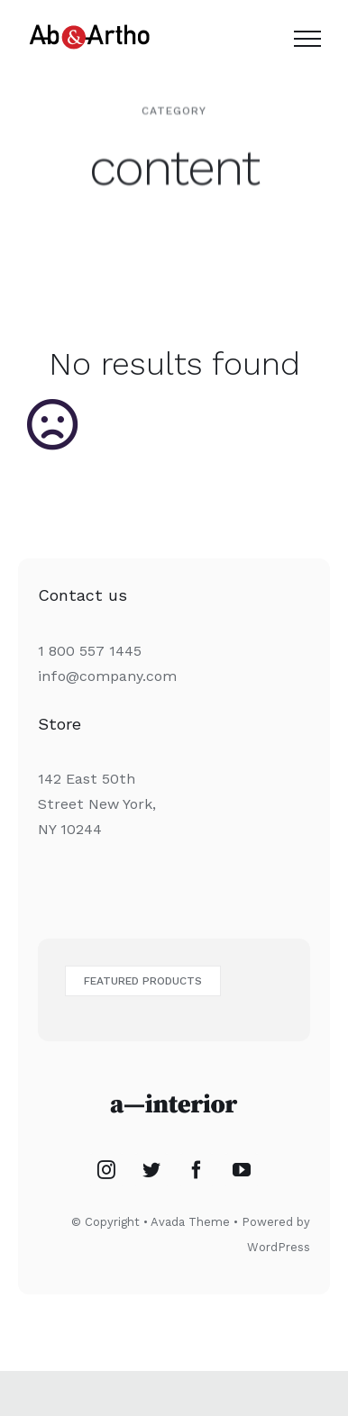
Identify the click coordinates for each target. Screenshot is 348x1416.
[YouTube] (241, 1170)
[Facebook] (196, 1170)
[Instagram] (106, 1170)
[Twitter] (151, 1170)
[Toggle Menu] (307, 39)
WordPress (278, 1247)
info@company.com (107, 676)
